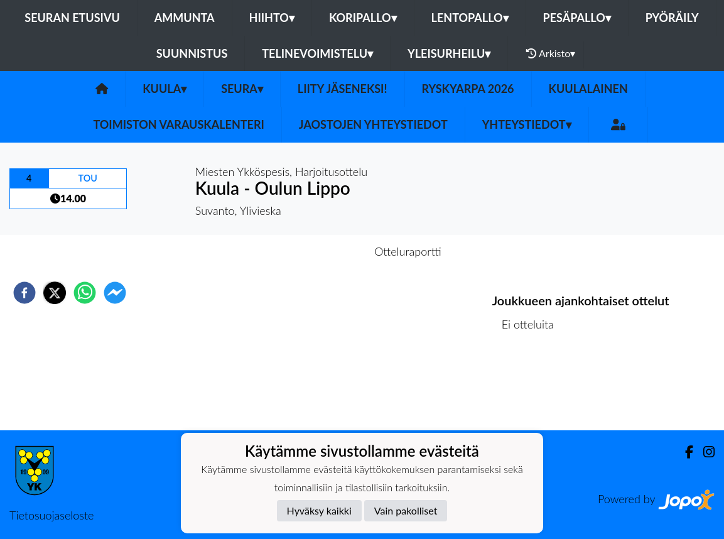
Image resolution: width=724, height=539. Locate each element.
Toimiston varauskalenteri (178, 124)
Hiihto (271, 17)
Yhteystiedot (526, 124)
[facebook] (24, 292)
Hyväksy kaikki (319, 510)
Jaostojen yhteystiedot (373, 124)
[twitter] (54, 292)
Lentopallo (470, 17)
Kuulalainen (588, 88)
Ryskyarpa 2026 (468, 88)
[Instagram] (704, 452)
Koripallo (363, 17)
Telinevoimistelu (317, 53)
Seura (242, 88)
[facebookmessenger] (115, 292)
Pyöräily (672, 17)
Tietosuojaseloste (51, 515)
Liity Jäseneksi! (342, 88)
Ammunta (184, 17)
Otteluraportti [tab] (407, 251)
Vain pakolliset (406, 510)
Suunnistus (192, 53)
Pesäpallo (577, 17)
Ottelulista (533, 388)
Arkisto (550, 53)
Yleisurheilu (449, 53)
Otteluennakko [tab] (318, 251)
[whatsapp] (84, 292)
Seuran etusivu (72, 17)
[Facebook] (684, 452)
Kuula (164, 88)
